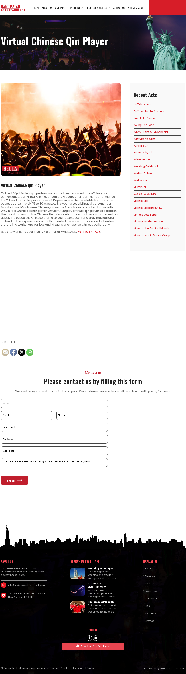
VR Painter (140, 187)
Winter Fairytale (143, 153)
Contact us (119, 8)
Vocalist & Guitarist (146, 194)
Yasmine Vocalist (144, 139)
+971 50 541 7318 (89, 232)
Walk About (141, 180)
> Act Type (148, 583)
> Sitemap (148, 621)
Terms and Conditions (172, 668)
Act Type (60, 8)
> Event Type (150, 591)
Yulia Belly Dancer (145, 118)
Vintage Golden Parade (148, 222)
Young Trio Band (144, 125)
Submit (14, 480)
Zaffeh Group (142, 104)
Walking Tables (143, 173)
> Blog (146, 606)
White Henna (142, 160)
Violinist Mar (141, 201)
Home (37, 8)
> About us (149, 576)
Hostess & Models (97, 8)
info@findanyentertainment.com (26, 585)
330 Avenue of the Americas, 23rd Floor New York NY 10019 (26, 595)
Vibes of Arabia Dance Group (152, 235)
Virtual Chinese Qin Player (23, 185)
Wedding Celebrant (146, 166)
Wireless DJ (141, 146)
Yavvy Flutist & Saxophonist (151, 132)
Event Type (76, 8)
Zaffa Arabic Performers (149, 111)
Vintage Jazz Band (145, 215)
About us (48, 8)
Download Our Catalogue (93, 646)
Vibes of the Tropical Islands (151, 229)
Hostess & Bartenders (101, 602)
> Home (147, 568)
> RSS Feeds (149, 613)
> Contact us (150, 598)
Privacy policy (151, 668)
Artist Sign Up (135, 8)
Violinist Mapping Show (148, 208)
